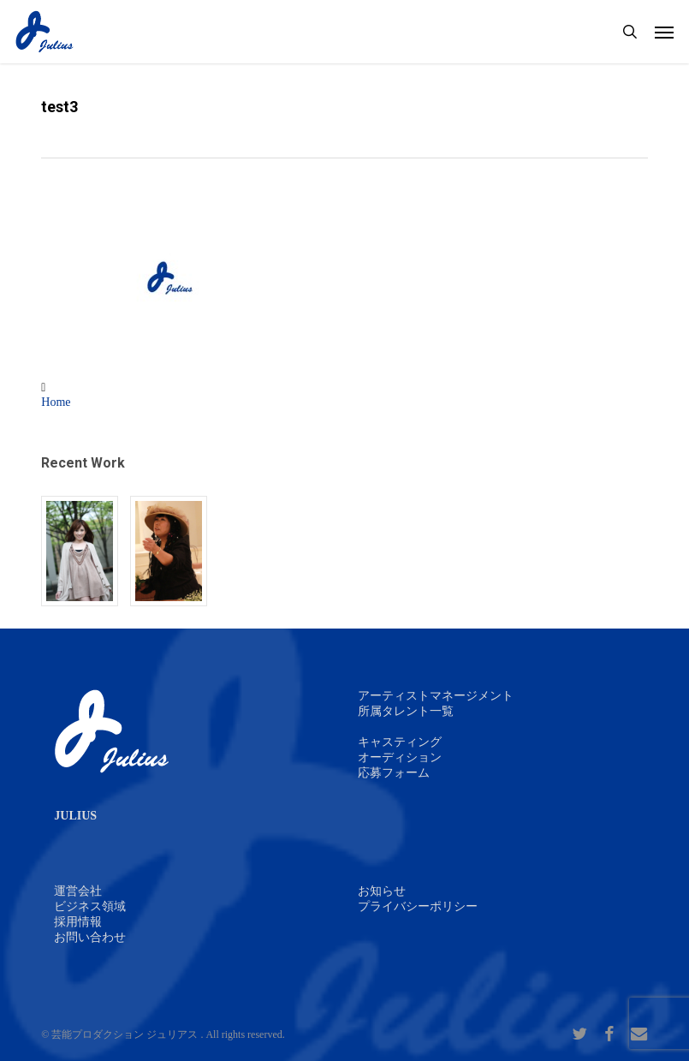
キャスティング (400, 742)
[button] (664, 31)
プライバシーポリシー (418, 906)
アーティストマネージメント (436, 695)
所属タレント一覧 (406, 711)
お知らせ (382, 891)
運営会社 (78, 891)
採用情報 (78, 921)
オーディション (400, 757)
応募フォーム (394, 772)
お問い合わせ (90, 937)
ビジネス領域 (90, 906)
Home (55, 402)
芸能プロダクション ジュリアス (124, 1034)
